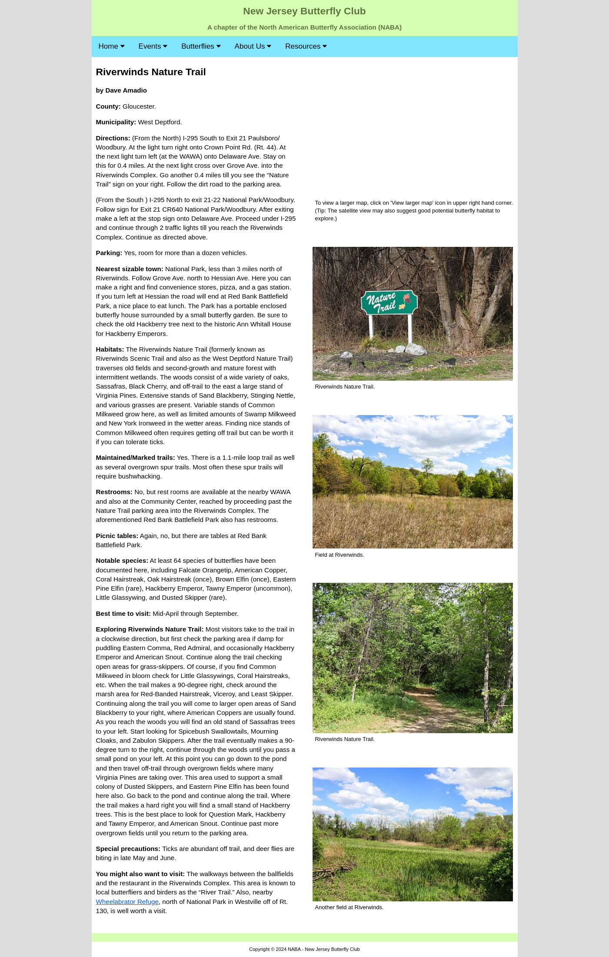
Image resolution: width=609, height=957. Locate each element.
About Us (253, 46)
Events (153, 46)
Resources (306, 46)
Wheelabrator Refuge (127, 901)
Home (112, 46)
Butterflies (200, 46)
